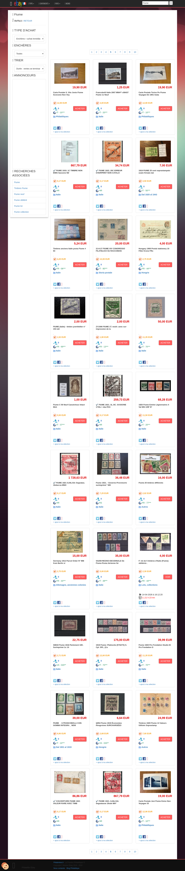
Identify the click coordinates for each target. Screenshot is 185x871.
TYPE (31, 3)
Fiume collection (21, 212)
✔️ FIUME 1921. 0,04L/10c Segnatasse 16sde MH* (107, 802)
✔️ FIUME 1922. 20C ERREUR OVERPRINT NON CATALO (109, 171)
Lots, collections (149, 585)
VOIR (167, 577)
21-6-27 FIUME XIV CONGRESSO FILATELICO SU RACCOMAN (110, 249)
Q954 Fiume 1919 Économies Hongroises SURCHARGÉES (109, 724)
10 (135, 52)
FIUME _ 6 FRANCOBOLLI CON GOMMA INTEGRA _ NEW (67, 724)
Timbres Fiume (21, 188)
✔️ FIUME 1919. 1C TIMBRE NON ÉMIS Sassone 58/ (67, 171)
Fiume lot (18, 206)
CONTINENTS (44, 3)
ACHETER (80, 108)
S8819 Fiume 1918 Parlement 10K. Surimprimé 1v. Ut (68, 646)
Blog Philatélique (73, 868)
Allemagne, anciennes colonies (71, 585)
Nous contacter (59, 868)
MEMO (67, 3)
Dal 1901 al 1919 (63, 747)
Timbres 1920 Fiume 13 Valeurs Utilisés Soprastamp (152, 724)
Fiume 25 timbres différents (151, 483)
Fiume (17, 182)
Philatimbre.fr (58, 862)
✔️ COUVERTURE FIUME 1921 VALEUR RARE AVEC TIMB (66, 802)
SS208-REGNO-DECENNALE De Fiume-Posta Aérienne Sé (110, 562)
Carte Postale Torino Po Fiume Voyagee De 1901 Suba (152, 93)
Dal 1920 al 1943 (149, 194)
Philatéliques (62, 116)
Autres (144, 507)
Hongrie (145, 272)
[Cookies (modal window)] (5, 866)
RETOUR (28, 21)
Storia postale (105, 272)
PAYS (57, 3)
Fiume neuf (19, 194)
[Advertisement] (29, 124)
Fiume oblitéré (20, 200)
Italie (101, 116)
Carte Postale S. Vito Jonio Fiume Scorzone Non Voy (68, 93)
